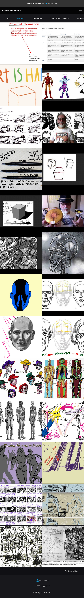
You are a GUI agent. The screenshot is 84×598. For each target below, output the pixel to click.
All (8, 18)
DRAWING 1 (20, 18)
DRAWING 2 (37, 18)
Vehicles (80, 18)
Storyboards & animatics (59, 18)
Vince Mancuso (11, 10)
